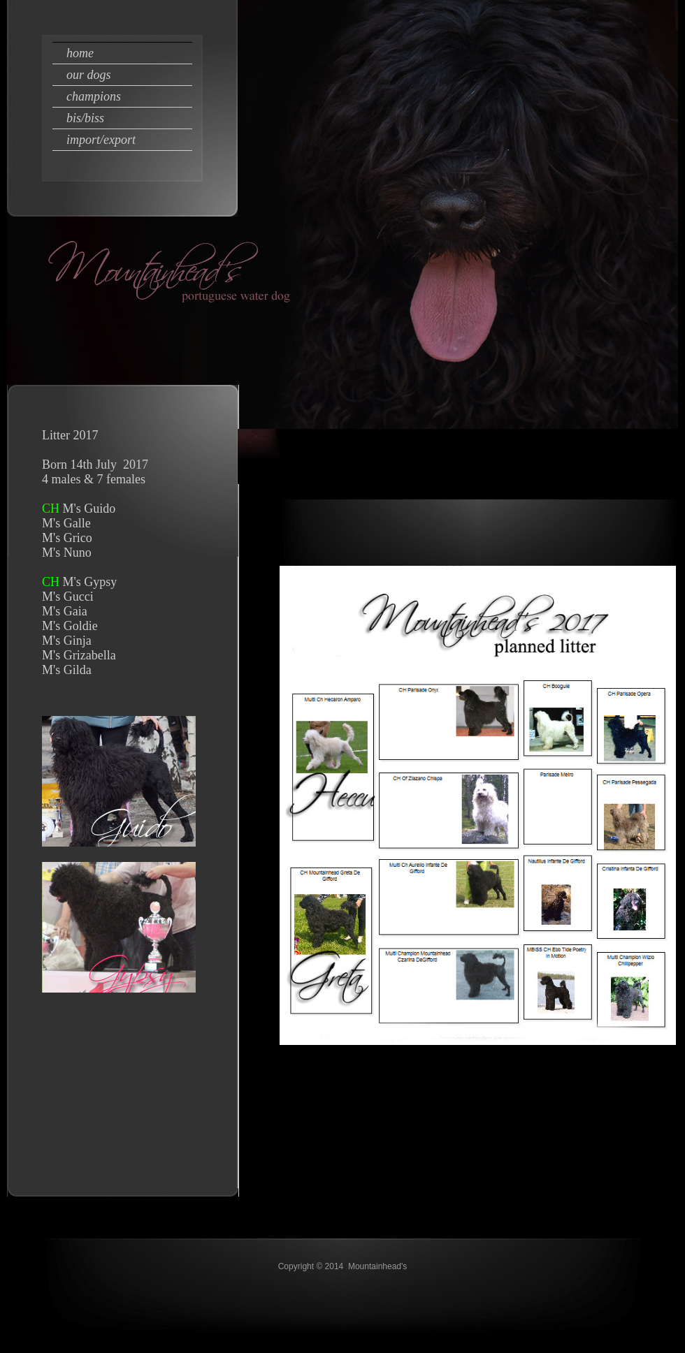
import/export (101, 140)
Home (80, 53)
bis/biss (85, 118)
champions (93, 96)
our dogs (88, 75)
